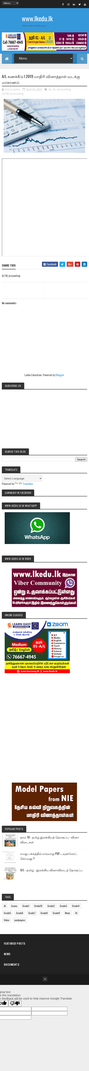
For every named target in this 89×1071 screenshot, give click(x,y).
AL (49, 89)
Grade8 (44, 913)
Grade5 (7, 913)
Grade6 (19, 913)
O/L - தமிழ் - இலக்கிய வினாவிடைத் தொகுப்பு (51, 870)
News (67, 913)
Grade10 (38, 906)
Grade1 (25, 906)
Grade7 (31, 913)
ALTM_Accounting (12, 93)
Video (6, 920)
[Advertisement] (44, 722)
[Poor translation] (14, 1003)
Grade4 (75, 906)
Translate (24, 483)
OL (76, 913)
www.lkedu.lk (37, 18)
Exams (14, 906)
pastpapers (19, 920)
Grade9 (56, 913)
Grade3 (63, 906)
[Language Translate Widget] (22, 478)
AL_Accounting (61, 89)
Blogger (60, 375)
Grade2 (51, 906)
